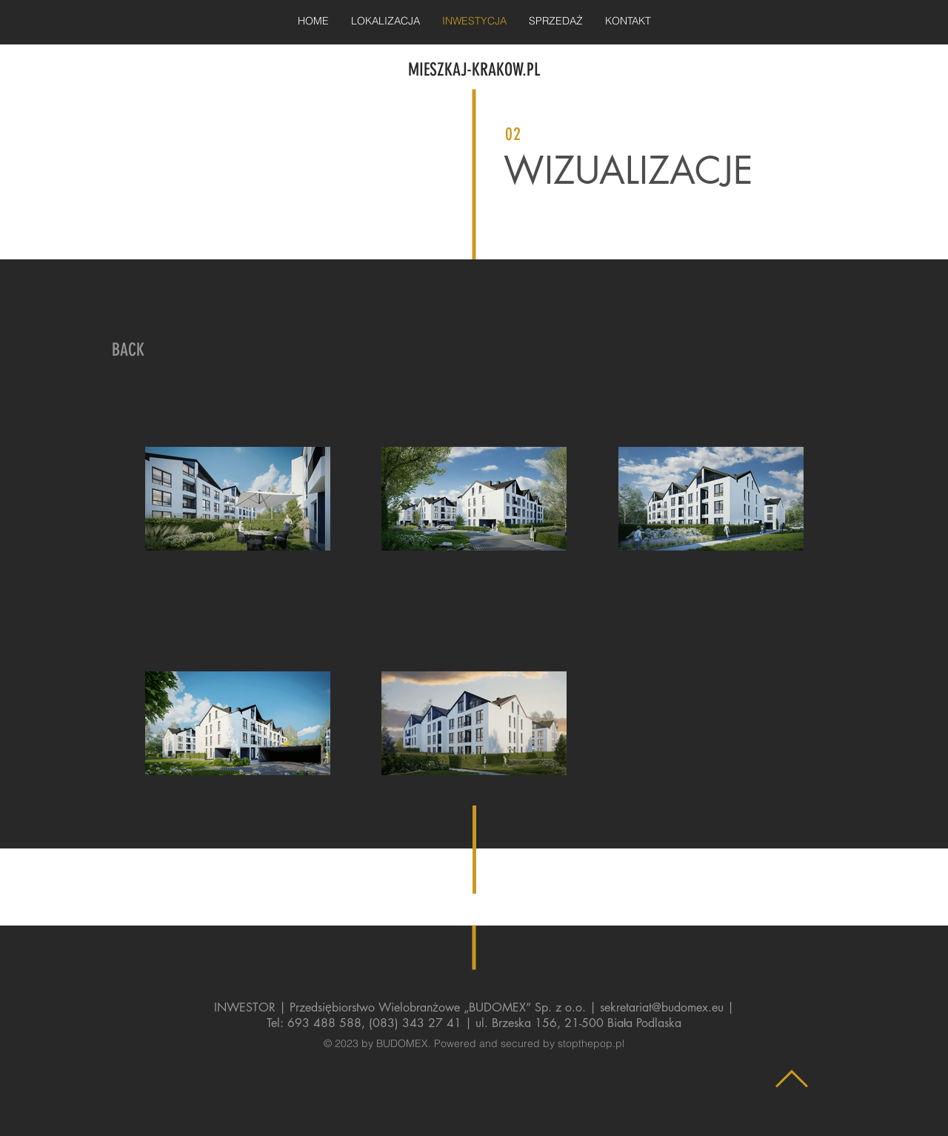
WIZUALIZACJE (628, 170)
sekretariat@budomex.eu (662, 1007)
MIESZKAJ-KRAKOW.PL (474, 69)
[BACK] (128, 350)
